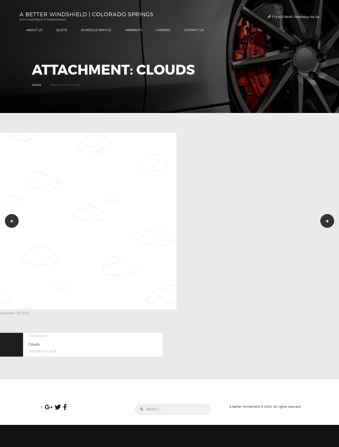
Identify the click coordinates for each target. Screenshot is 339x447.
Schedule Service (332, 221)
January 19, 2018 (14, 313)
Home (36, 85)
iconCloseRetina (10, 221)
